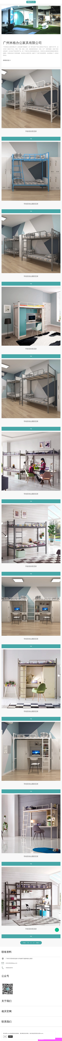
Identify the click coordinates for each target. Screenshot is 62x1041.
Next (37, 942)
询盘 (31, 138)
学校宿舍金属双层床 (31, 204)
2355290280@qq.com (11, 963)
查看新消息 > (7, 60)
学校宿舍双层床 (31, 131)
